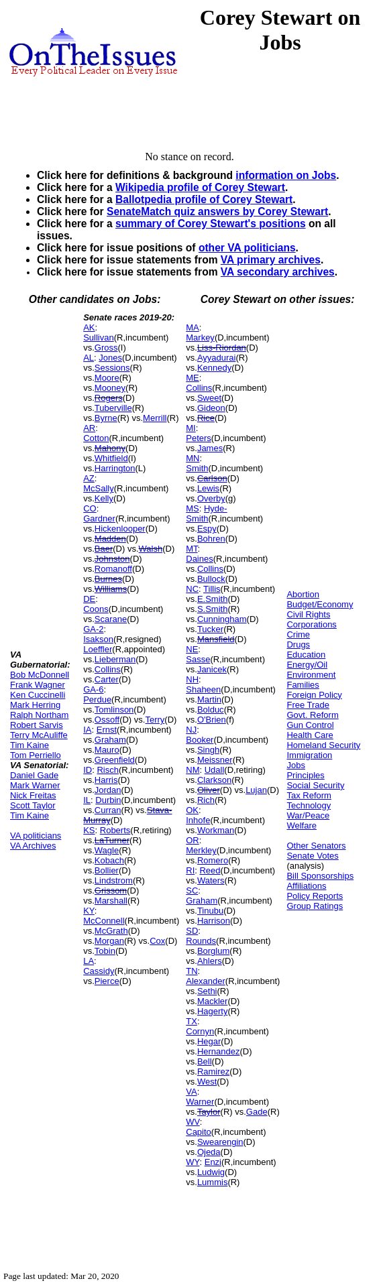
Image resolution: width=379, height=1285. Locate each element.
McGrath (111, 931)
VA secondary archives (278, 272)
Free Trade (307, 705)
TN (191, 971)
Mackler (212, 1001)
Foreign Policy (313, 695)
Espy (207, 529)
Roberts (115, 830)
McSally (98, 488)
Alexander (205, 981)
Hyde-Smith (206, 513)
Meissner (215, 760)
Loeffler (97, 649)
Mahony (110, 448)
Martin (209, 699)
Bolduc (210, 710)
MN (192, 458)
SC (192, 890)
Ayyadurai (216, 358)
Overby (211, 498)
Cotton (96, 438)
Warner (200, 1102)
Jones (110, 358)
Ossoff (107, 720)
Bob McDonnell (39, 675)
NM (192, 770)
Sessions (112, 368)
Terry (154, 720)
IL (87, 800)
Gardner (99, 518)
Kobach (109, 860)
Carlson (212, 478)
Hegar (209, 1041)
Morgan (109, 941)
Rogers (109, 398)
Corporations (311, 624)
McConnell (103, 921)
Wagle (107, 850)
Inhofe (198, 820)
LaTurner (112, 840)
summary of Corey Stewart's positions (210, 223)
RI (190, 870)
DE (89, 599)
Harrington (115, 468)
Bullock (211, 579)
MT (191, 549)
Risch (108, 770)
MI (190, 428)
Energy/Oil (306, 665)
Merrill (154, 418)
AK (89, 327)
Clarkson (214, 780)
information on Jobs (285, 175)
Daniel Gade (34, 775)
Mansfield (216, 639)
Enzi (213, 1162)
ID (87, 770)
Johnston (112, 559)
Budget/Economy (319, 604)
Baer (104, 549)
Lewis (208, 488)
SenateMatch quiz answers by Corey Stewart (217, 211)
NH (192, 679)
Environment (310, 675)
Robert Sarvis (36, 725)
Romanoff (113, 569)
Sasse (198, 659)
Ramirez (213, 1071)
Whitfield (111, 458)
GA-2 (93, 629)
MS (192, 508)
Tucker (210, 629)
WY (192, 1162)
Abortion (302, 594)
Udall (215, 770)
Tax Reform (308, 795)
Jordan (108, 790)
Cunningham (222, 619)
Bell (204, 1061)
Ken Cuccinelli (37, 695)
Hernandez (218, 1051)
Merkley (201, 850)
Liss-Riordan (221, 348)
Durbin (108, 800)
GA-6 (93, 689)
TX (191, 1021)
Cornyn (200, 1031)
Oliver (208, 790)
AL (88, 358)
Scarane (111, 619)
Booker (199, 740)
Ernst (107, 730)
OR (192, 840)
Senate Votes (312, 856)
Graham (110, 740)
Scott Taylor (33, 805)
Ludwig (211, 1172)
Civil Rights (308, 614)
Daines (199, 559)
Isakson (98, 639)
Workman (215, 830)
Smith (197, 468)
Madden (110, 539)
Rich (206, 800)
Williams (111, 589)
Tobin (105, 951)
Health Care (309, 735)
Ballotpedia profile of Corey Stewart (203, 199)
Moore (107, 378)
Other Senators (315, 846)
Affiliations (306, 886)
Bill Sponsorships (320, 876)
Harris (106, 780)
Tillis (212, 589)
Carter (107, 679)
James (210, 448)
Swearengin (220, 1142)
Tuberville (113, 408)
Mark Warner (35, 785)
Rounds (201, 941)
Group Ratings (314, 906)
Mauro (107, 750)
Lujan (256, 790)
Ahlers (209, 961)
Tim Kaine (29, 745)
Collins (108, 669)
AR (89, 428)
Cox (157, 941)
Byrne (106, 418)
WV (192, 1122)
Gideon (211, 408)
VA (191, 1092)
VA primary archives (271, 259)
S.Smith (212, 609)
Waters (211, 880)
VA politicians (35, 836)
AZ (89, 478)
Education (305, 655)
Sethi (207, 991)
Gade (257, 1112)
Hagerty (212, 1011)
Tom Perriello (35, 755)
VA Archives (33, 846)
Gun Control (309, 725)
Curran (108, 810)
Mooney (110, 388)
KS (89, 830)
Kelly (104, 498)
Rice (206, 418)
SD (192, 931)
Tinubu (210, 911)
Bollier (107, 870)
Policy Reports (314, 896)
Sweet (209, 398)
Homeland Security (323, 745)
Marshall (111, 901)
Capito (198, 1132)
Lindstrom (114, 880)
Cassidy (98, 971)
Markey (200, 337)
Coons (96, 609)
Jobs (295, 765)
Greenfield (115, 760)
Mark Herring (35, 705)
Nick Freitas (33, 795)
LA (88, 961)
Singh (208, 750)
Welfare (301, 825)
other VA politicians (247, 247)
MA (192, 327)
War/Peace (307, 815)
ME (192, 378)
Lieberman (115, 659)
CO (90, 508)
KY (89, 911)
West (207, 1082)
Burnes (108, 579)
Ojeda (209, 1152)
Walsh (151, 549)
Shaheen (203, 689)
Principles (305, 775)
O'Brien (211, 720)
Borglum (213, 951)
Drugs (298, 644)
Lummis (212, 1182)
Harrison (213, 921)
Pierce (107, 981)
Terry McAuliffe (39, 735)
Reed (209, 870)
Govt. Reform (312, 715)
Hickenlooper (120, 529)
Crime (298, 634)
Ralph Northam (39, 715)
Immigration (309, 755)
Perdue (97, 699)
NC (192, 589)
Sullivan (98, 337)
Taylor (209, 1112)
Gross (106, 348)
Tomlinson (114, 710)
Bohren (211, 539)
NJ (191, 730)
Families (302, 685)
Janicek (212, 669)
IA (87, 730)
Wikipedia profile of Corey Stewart (200, 187)
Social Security (315, 785)
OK (192, 810)
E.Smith (212, 599)
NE (192, 649)
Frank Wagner (37, 685)
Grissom (111, 890)
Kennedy (214, 368)
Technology (308, 805)
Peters (198, 438)
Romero (212, 860)
